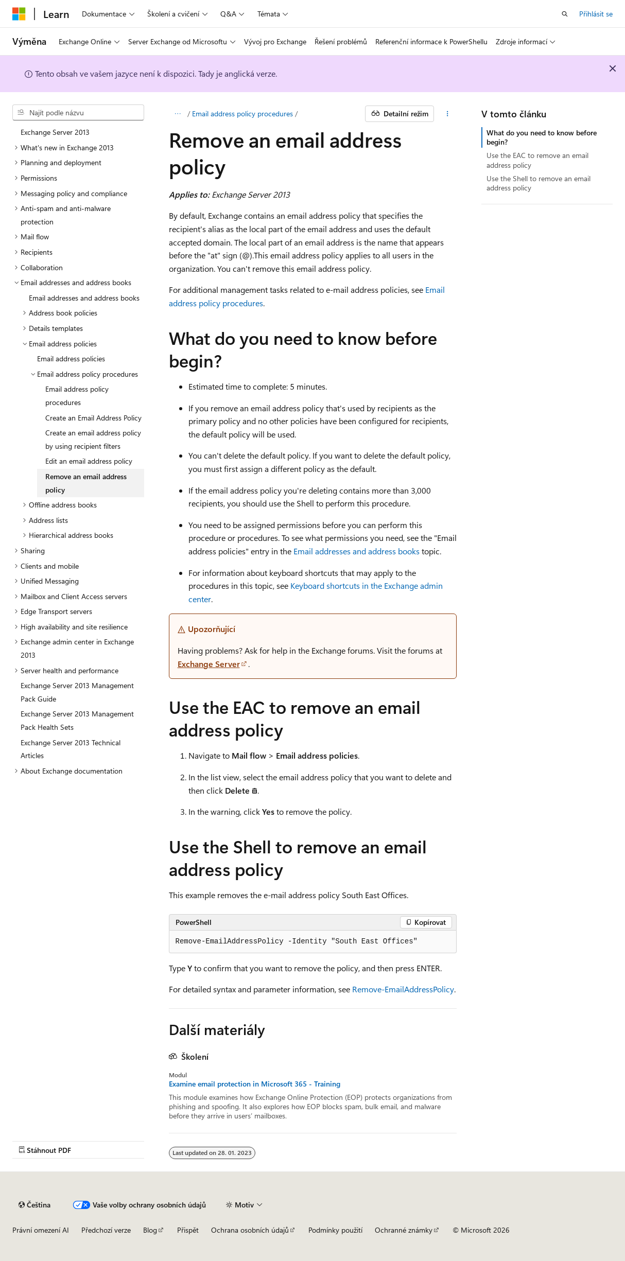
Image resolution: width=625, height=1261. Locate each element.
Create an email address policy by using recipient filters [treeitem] (93, 439)
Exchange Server (209, 663)
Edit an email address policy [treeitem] (88, 461)
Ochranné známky (403, 1230)
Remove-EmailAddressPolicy (403, 989)
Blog (150, 1230)
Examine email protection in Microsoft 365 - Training (254, 1084)
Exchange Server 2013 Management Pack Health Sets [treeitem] (77, 720)
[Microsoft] (19, 14)
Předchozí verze (106, 1230)
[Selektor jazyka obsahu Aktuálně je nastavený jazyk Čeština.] (34, 1205)
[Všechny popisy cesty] (178, 114)
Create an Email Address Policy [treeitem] (93, 418)
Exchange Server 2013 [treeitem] (55, 132)
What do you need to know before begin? (542, 137)
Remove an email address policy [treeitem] (86, 483)
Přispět (188, 1230)
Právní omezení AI (40, 1230)
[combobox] (78, 112)
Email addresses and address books (356, 551)
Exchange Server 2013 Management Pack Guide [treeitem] (77, 692)
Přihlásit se (596, 14)
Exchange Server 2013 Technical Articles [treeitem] (70, 749)
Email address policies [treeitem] (71, 358)
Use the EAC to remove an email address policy (537, 159)
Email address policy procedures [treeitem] (77, 395)
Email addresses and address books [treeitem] (84, 298)
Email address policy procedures (242, 113)
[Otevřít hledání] (564, 14)
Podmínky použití (335, 1230)
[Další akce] (447, 114)
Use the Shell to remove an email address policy (539, 182)
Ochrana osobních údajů (250, 1230)
